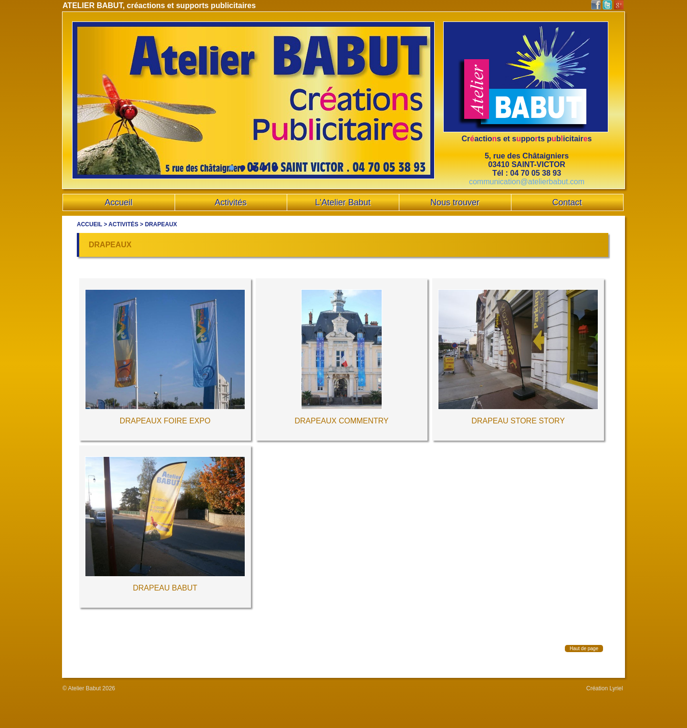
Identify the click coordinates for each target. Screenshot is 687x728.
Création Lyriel (604, 688)
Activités (123, 224)
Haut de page (584, 648)
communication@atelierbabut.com (526, 182)
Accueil (89, 224)
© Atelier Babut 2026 (88, 688)
